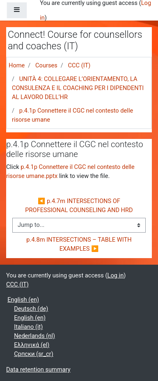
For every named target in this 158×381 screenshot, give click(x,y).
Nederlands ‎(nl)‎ (34, 335)
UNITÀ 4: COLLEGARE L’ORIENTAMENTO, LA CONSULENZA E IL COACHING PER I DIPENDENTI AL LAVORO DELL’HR (78, 88)
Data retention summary (38, 369)
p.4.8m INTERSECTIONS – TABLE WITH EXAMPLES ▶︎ (79, 244)
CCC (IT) (79, 65)
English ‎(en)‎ (23, 299)
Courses (46, 65)
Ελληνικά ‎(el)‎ (31, 345)
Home (17, 65)
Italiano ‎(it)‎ (28, 326)
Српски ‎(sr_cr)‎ (33, 354)
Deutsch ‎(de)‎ (31, 308)
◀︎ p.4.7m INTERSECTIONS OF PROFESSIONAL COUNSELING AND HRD (79, 205)
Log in (116, 275)
